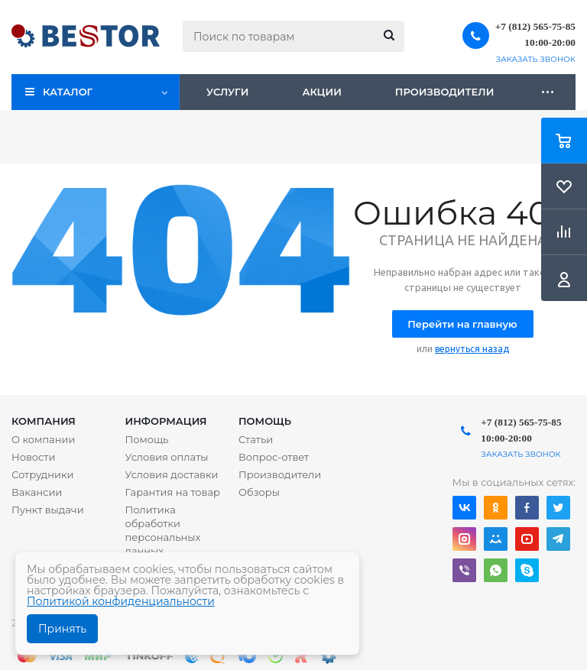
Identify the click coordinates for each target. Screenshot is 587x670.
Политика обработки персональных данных (163, 530)
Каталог (67, 92)
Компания (43, 421)
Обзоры (259, 492)
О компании (43, 439)
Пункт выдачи (47, 509)
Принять (62, 629)
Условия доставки (172, 474)
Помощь (264, 421)
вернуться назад (472, 349)
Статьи (255, 439)
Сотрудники (42, 474)
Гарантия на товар (173, 492)
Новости (33, 457)
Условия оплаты (167, 457)
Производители (445, 92)
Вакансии (36, 492)
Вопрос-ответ (273, 457)
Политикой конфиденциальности (121, 601)
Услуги (227, 92)
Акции (321, 92)
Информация (166, 421)
